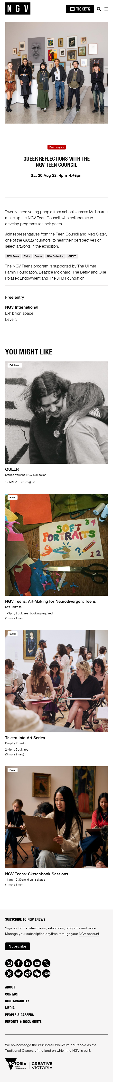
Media (10, 1008)
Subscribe (17, 947)
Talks (27, 256)
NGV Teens (13, 256)
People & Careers (19, 1015)
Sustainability (17, 1001)
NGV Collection (55, 256)
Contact (12, 994)
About (10, 987)
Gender (38, 256)
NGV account (89, 934)
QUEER (72, 256)
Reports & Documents (23, 1022)
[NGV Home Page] (17, 9)
